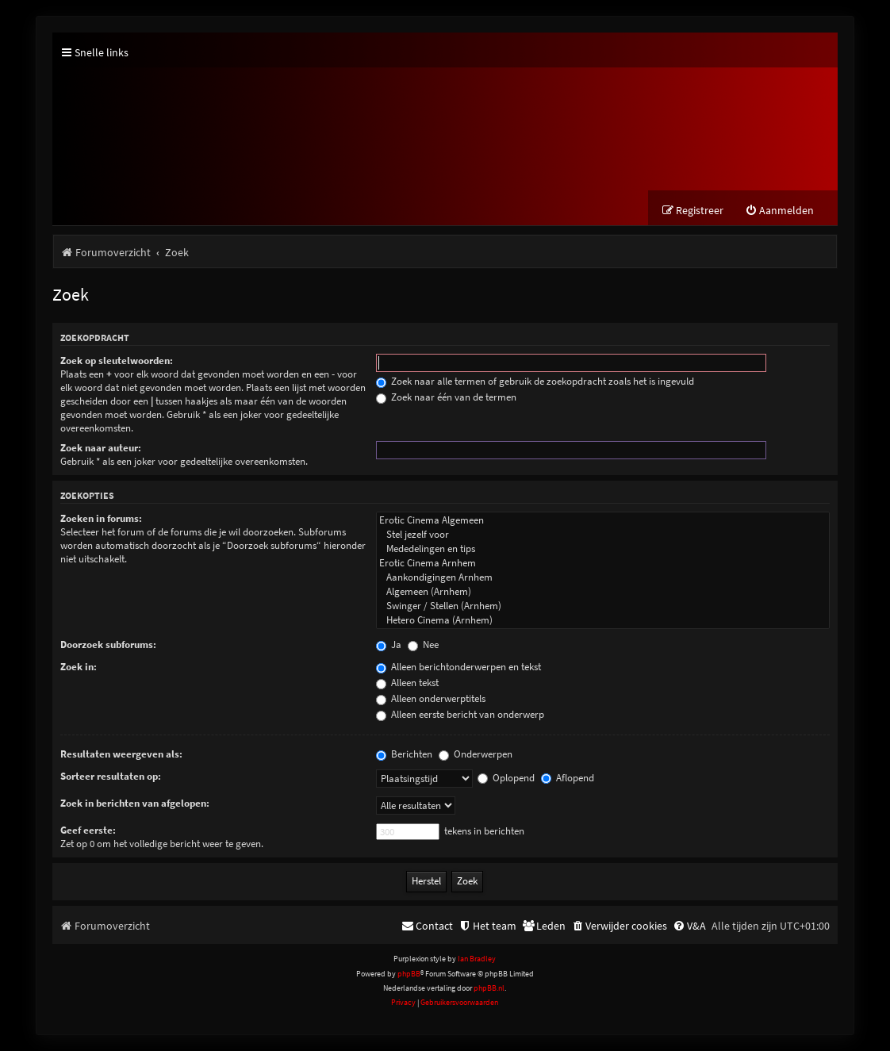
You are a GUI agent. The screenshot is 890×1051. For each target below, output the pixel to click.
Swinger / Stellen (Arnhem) (603, 606)
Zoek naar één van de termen (446, 397)
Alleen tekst (407, 682)
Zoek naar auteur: (100, 448)
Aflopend (567, 777)
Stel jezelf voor (603, 534)
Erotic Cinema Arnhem (603, 563)
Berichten (404, 754)
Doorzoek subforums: (108, 644)
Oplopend (506, 777)
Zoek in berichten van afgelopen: (134, 803)
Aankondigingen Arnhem (603, 577)
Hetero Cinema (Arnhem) (603, 620)
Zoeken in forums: (101, 518)
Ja (388, 644)
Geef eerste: (88, 830)
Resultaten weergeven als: (121, 754)
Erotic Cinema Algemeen (603, 520)
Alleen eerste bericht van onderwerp (460, 714)
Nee (423, 644)
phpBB (408, 974)
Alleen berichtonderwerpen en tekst (458, 666)
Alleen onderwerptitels (430, 698)
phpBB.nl (489, 988)
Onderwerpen (475, 754)
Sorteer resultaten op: (110, 776)
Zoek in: (78, 666)
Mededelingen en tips (603, 549)
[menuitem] (779, 210)
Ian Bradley (477, 958)
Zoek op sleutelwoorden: (116, 360)
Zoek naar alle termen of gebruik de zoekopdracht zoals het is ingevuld (535, 381)
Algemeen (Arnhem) (603, 592)
